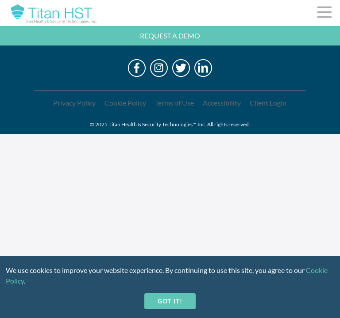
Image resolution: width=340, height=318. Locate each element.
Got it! (170, 301)
